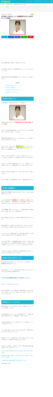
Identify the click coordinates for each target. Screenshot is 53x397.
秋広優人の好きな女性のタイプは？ (13, 89)
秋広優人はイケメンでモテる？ (12, 92)
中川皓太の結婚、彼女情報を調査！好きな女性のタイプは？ (13, 360)
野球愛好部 (5, 2)
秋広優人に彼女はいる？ (10, 85)
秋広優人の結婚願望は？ (10, 87)
